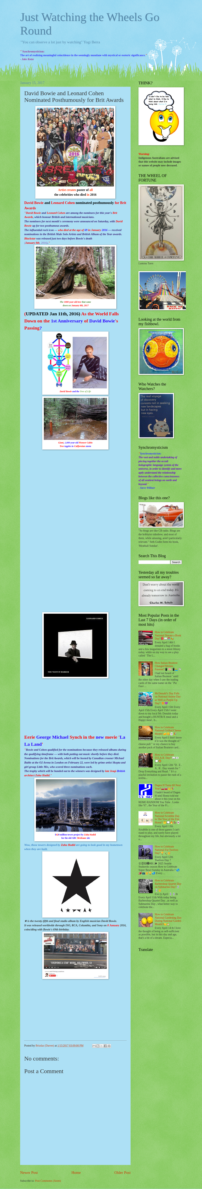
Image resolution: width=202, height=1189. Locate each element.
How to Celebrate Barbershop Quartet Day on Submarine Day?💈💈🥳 (168, 885)
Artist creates (67, 190)
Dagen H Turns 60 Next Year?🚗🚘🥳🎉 (168, 787)
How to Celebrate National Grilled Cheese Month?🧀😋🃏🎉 (168, 730)
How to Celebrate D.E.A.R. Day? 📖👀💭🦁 (167, 758)
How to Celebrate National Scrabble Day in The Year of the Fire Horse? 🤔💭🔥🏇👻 (167, 817)
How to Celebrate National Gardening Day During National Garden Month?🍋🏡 (168, 919)
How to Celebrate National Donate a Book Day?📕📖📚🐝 (168, 635)
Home (76, 1172)
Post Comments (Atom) (48, 1180)
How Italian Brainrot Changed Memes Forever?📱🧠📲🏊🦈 (168, 666)
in (88, 194)
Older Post (122, 1172)
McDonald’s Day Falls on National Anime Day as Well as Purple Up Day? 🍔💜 (168, 698)
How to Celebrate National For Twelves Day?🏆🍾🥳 (166, 850)
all (91, 190)
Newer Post (29, 1172)
